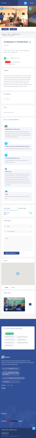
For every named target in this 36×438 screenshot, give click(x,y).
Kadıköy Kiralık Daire (9, 342)
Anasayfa (3, 34)
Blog (19, 436)
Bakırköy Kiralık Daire (9, 339)
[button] (30, 304)
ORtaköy (6, 45)
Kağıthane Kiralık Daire (22, 342)
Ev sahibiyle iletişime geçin (12, 158)
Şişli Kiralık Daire (8, 345)
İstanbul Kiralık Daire (9, 336)
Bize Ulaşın (6, 381)
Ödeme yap (8, 171)
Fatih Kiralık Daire (21, 339)
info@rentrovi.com (13, 368)
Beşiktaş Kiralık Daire (22, 336)
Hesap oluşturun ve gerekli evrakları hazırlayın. (17, 146)
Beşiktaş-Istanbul (16, 34)
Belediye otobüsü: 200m (9, 112)
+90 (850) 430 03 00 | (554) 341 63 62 (16, 378)
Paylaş (13, 29)
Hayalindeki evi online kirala (12, 129)
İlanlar (9, 34)
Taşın (6, 194)
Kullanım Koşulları (5, 436)
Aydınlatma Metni (13, 436)
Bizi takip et (4, 413)
